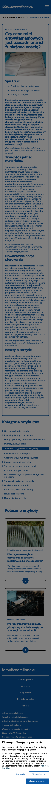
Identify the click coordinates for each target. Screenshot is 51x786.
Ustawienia (20, 774)
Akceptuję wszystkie (37, 781)
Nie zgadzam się (39, 774)
